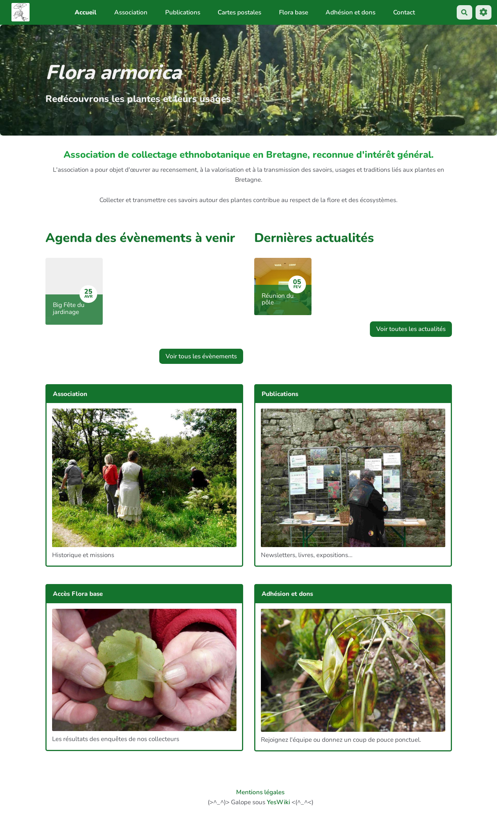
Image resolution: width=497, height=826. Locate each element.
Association (130, 12)
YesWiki (278, 802)
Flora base (293, 12)
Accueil (85, 12)
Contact (404, 12)
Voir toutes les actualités (411, 329)
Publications (182, 12)
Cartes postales (239, 12)
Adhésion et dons (350, 12)
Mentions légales (260, 792)
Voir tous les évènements (201, 356)
